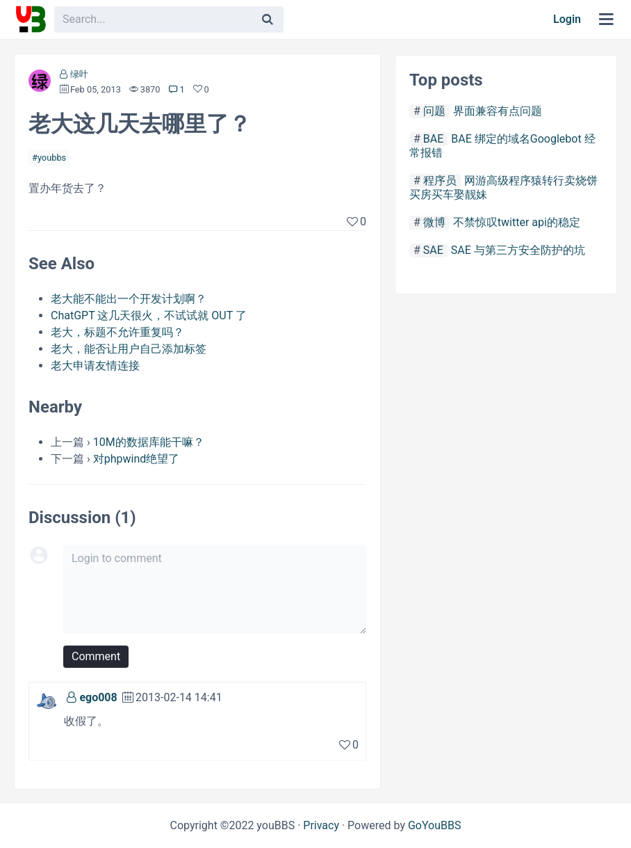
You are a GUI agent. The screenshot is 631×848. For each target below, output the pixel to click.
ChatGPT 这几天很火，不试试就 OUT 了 (149, 315)
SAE (433, 250)
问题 (434, 111)
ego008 (98, 697)
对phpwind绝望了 (136, 458)
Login (567, 19)
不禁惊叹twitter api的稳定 (516, 222)
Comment (96, 656)
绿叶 (79, 74)
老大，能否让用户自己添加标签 (128, 348)
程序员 (440, 180)
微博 (434, 222)
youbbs (52, 157)
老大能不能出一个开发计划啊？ (128, 298)
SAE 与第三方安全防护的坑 (518, 250)
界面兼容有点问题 (497, 111)
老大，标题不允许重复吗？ (117, 332)
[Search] (268, 19)
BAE (433, 138)
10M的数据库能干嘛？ (148, 442)
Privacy (321, 825)
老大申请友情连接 (95, 365)
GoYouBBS (434, 825)
